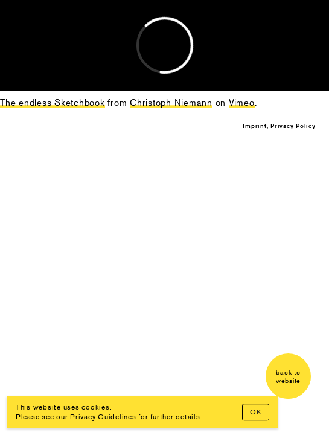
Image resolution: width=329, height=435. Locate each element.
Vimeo (242, 102)
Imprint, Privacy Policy (279, 125)
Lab (24, 31)
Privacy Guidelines (103, 416)
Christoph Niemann (68, 18)
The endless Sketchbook (52, 102)
